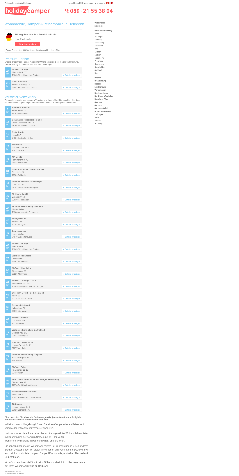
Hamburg (98, 123)
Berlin (97, 117)
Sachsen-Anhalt (102, 108)
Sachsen (98, 105)
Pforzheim (99, 61)
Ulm (96, 73)
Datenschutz (87, 3)
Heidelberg (99, 42)
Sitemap (18, 471)
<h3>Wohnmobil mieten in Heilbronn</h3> (47, 224)
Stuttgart (98, 70)
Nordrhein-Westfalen (104, 96)
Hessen (98, 84)
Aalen (97, 33)
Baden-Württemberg (103, 30)
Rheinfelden (100, 67)
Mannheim (99, 58)
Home (70, 3)
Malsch (98, 55)
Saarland (98, 102)
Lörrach (98, 52)
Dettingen (99, 36)
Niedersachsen (101, 93)
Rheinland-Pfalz (101, 99)
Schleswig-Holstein (103, 111)
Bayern (98, 78)
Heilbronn (99, 46)
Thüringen (99, 114)
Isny (96, 49)
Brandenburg (100, 81)
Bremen (98, 120)
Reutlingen (99, 64)
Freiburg (98, 39)
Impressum (100, 3)
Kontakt (77, 3)
